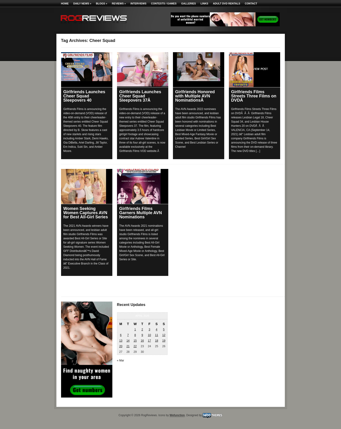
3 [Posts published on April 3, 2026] (149, 329)
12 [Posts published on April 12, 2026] (163, 335)
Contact (251, 3)
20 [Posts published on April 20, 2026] (120, 346)
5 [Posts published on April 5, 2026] (164, 329)
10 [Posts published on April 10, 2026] (149, 335)
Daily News (82, 3)
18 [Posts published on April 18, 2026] (156, 340)
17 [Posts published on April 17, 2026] (149, 340)
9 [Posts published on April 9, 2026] (142, 335)
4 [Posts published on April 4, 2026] (156, 329)
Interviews (138, 3)
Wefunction (177, 415)
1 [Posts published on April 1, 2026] (135, 329)
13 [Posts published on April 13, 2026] (120, 340)
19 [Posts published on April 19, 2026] (163, 340)
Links (204, 3)
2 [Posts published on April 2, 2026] (142, 329)
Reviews (119, 3)
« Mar (120, 360)
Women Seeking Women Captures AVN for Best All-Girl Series (85, 212)
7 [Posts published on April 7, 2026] (128, 335)
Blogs (101, 3)
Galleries (188, 3)
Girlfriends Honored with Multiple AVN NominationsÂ (195, 96)
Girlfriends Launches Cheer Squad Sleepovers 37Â (140, 96)
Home (65, 3)
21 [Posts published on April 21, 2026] (127, 346)
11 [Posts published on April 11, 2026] (156, 335)
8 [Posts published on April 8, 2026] (135, 335)
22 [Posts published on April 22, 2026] (135, 346)
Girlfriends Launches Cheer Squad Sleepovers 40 (84, 96)
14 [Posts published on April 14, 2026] (127, 340)
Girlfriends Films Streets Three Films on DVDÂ (253, 96)
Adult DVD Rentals (226, 3)
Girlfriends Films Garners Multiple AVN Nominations (140, 212)
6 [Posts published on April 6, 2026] (121, 335)
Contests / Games (163, 3)
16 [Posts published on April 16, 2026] (142, 340)
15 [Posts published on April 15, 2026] (135, 340)
